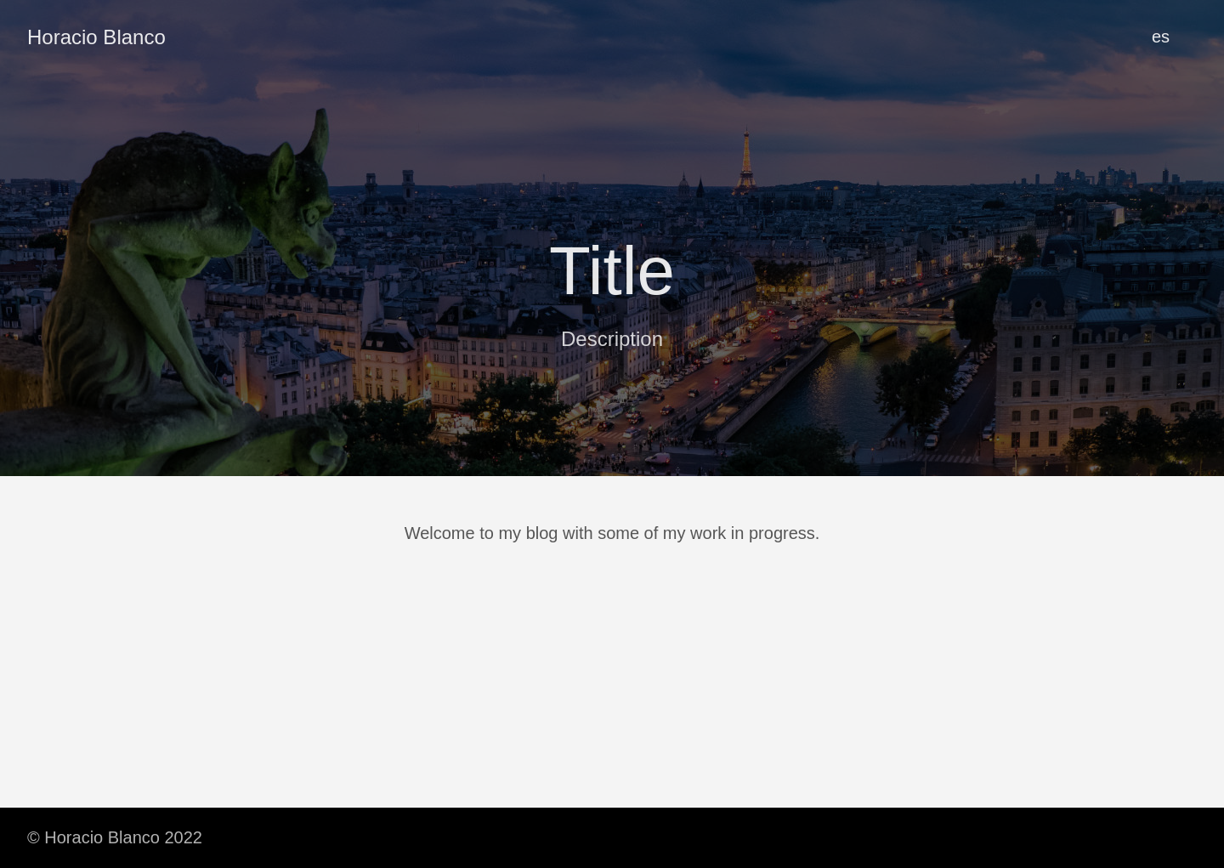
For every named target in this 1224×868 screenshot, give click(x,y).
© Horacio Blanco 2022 (114, 837)
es (1161, 36)
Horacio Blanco (96, 37)
